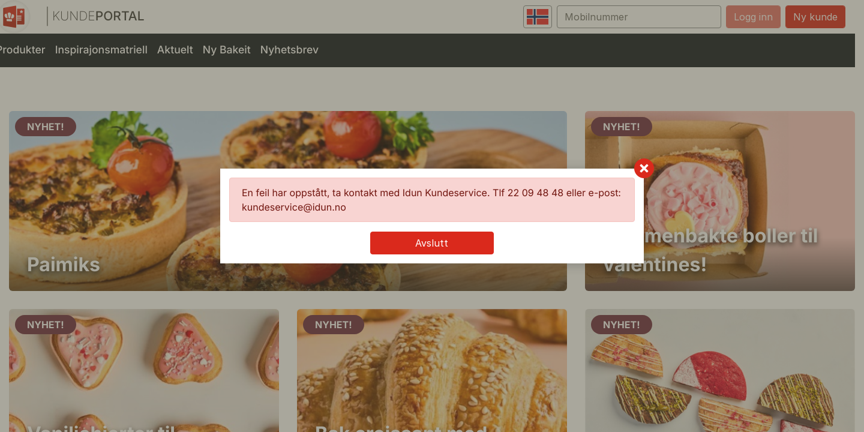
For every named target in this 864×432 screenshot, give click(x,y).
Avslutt (431, 243)
